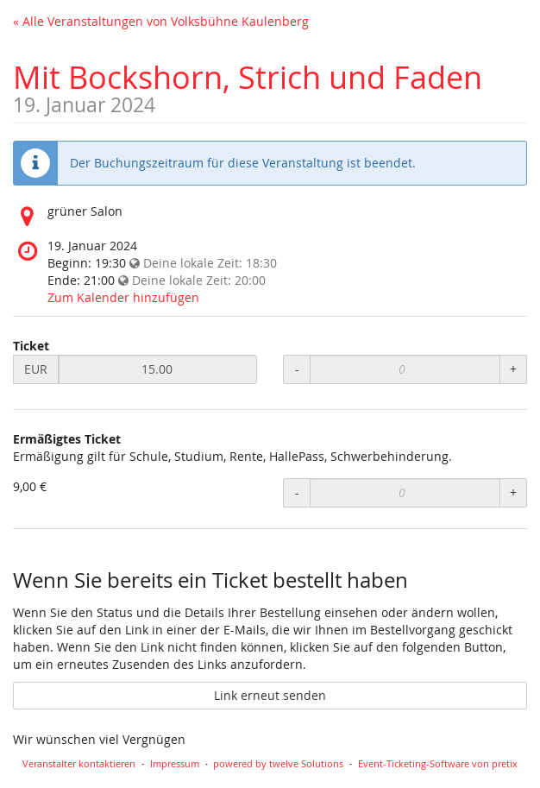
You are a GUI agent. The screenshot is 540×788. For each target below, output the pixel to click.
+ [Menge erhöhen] (513, 369)
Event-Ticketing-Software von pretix (438, 763)
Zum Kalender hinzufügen (123, 297)
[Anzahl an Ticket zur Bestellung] (405, 369)
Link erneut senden (270, 695)
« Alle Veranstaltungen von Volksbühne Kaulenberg (161, 21)
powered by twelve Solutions (278, 763)
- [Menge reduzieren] (297, 369)
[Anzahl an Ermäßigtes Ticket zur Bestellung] (405, 492)
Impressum (174, 763)
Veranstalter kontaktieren (78, 763)
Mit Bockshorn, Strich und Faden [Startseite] (247, 77)
